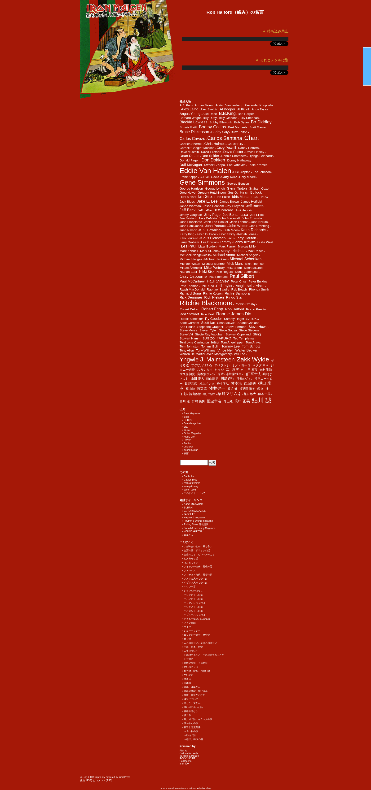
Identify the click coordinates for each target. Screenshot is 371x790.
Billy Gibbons (228, 118)
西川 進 (185, 401)
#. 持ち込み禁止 (275, 31)
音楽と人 (188, 535)
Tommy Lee (230, 346)
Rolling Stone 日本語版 (196, 524)
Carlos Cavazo (192, 138)
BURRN (188, 420)
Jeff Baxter (254, 206)
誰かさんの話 (191, 723)
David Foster (233, 152)
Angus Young (190, 114)
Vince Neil (225, 350)
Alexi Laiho (189, 109)
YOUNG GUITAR (193, 531)
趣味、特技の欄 (194, 739)
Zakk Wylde (253, 359)
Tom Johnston (189, 346)
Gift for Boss (190, 479)
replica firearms (192, 483)
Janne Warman (190, 206)
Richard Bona (190, 293)
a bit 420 (184, 763)
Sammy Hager (234, 319)
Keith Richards (253, 230)
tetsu (215, 342)
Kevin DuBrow (206, 234)
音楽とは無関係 (192, 727)
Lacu (230, 238)
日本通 (187, 683)
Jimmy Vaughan (191, 215)
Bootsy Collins (212, 127)
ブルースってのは (195, 614)
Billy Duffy (210, 118)
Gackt (215, 177)
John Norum (259, 222)
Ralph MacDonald (192, 289)
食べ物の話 (192, 731)
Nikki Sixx (206, 271)
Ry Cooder (213, 319)
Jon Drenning (259, 226)
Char (251, 137)
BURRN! (188, 507)
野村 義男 (198, 401)
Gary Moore (247, 177)
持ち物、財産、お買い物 (197, 671)
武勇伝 (187, 679)
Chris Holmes (214, 144)
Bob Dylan (241, 122)
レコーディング (192, 630)
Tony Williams (205, 350)
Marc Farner (227, 246)
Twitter (187, 443)
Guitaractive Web (189, 753)
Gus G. (233, 192)
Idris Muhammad (245, 197)
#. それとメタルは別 (272, 60)
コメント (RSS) (104, 780)
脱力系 (187, 715)
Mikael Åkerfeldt (191, 267)
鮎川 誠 (261, 400)
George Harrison (191, 188)
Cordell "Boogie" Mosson (197, 148)
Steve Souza (228, 330)
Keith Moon (230, 230)
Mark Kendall (189, 251)
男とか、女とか (192, 703)
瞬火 (260, 389)
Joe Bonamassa (235, 215)
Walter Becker (246, 350)
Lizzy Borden (207, 246)
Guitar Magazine (192, 433)
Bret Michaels (237, 127)
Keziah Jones (246, 234)
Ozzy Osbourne (193, 276)
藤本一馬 (264, 394)
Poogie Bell (243, 286)
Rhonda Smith (259, 289)
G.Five (204, 177)
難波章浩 (214, 401)
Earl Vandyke (236, 165)
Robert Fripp (212, 309)
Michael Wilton (190, 263)
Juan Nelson (188, 230)
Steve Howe (257, 327)
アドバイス (190, 570)
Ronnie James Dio (233, 314)
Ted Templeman (244, 338)
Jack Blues (187, 201)
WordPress (124, 777)
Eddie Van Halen (205, 170)
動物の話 (191, 735)
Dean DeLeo (189, 156)
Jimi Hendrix (243, 210)
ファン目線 (190, 622)
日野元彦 (191, 383)
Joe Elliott (257, 215)
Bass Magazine (192, 413)
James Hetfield (251, 201)
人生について (191, 651)
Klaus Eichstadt (212, 238)
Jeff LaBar (205, 210)
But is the (189, 476)
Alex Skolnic (209, 109)
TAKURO (224, 338)
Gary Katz (229, 177)
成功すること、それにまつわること (205, 655)
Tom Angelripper (232, 342)
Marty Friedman (233, 251)
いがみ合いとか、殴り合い (198, 546)
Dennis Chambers (234, 156)
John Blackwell (229, 218)
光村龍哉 (266, 369)
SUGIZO (209, 338)
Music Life (189, 436)
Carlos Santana (224, 138)
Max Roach (255, 251)
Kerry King (187, 234)
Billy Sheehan (249, 118)
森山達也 (250, 383)
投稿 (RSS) (86, 780)
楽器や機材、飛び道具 (196, 691)
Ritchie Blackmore (206, 303)
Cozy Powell (226, 148)
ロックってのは (194, 594)
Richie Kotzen (212, 293)
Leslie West (265, 242)
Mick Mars (235, 263)
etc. (186, 426)
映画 (186, 453)
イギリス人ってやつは (196, 582)
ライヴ (187, 626)
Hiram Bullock (251, 192)
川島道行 (228, 378)
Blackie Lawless (194, 122)
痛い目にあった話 (193, 707)
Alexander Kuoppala (258, 105)
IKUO (264, 197)
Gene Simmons (202, 182)
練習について (191, 699)
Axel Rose (210, 114)
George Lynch (215, 188)
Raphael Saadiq (218, 289)
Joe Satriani (188, 218)
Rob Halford (234, 309)
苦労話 (189, 659)
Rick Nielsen (214, 297)
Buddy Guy (220, 132)
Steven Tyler (208, 330)
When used (190, 489)
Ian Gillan (206, 196)
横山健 (190, 389)
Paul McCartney (192, 281)
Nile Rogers (224, 271)
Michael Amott (224, 255)
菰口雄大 (250, 394)
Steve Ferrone (236, 327)
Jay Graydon (235, 206)
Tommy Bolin (210, 346)
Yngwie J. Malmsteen (207, 359)
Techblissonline (203, 788)
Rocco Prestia (256, 309)
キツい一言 (190, 586)
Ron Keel (207, 314)
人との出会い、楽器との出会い (200, 643)
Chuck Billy (235, 144)
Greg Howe (187, 192)
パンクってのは (194, 598)
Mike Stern (234, 267)
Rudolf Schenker (191, 319)
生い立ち (188, 675)
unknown (188, 446)
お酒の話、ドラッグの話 (197, 550)
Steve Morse (188, 330)
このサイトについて (194, 493)
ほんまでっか (191, 562)
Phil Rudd (207, 286)
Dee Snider (210, 156)
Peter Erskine (257, 281)
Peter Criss (239, 281)
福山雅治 (195, 394)
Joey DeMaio (207, 218)
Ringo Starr (235, 297)
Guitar (187, 430)
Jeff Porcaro (223, 210)
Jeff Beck (188, 210)
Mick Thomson (255, 263)
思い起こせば (191, 667)
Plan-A (183, 750)
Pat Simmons (218, 276)
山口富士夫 (252, 374)
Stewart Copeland (238, 334)
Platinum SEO (184, 788)
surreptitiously (191, 486)
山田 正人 (197, 378)
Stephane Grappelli (210, 327)
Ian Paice (223, 197)
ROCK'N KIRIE (187, 758)
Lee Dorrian (209, 242)
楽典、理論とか (192, 687)
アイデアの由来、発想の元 (198, 566)
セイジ (219, 369)
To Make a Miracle (189, 756)
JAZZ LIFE (189, 514)
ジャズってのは (194, 606)
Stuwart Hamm (190, 338)
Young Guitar (191, 450)
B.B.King (227, 113)
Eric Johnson (261, 172)
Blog (186, 417)
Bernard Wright (190, 118)
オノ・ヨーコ (241, 365)
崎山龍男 (212, 378)
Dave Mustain (189, 152)
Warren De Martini (192, 354)
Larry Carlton (246, 238)
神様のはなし (191, 711)
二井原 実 (232, 369)
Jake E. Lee (207, 201)
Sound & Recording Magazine (199, 528)
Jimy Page (212, 215)
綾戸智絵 (209, 394)
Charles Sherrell (191, 144)
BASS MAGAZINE (193, 504)
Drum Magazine (192, 423)
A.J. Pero (186, 105)
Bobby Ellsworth (220, 122)
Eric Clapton (242, 172)
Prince (259, 286)
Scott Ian (208, 323)
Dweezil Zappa (214, 165)
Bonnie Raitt (188, 127)
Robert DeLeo (189, 309)
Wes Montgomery (219, 354)
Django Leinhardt (261, 156)
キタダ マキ (260, 365)
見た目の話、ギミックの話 (198, 719)
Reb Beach (239, 289)
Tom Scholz (251, 346)
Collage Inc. (186, 761)
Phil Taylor (224, 286)
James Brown (229, 201)
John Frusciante (191, 222)
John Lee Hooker (216, 222)
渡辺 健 (232, 389)
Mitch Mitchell (253, 267)
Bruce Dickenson (194, 132)
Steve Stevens (249, 330)
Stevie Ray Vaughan (209, 334)
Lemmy (225, 242)
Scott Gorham (189, 323)
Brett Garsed (258, 127)
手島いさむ (244, 378)
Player (187, 440)
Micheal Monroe (213, 263)
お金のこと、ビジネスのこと (199, 554)
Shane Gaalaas (248, 323)
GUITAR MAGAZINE (195, 511)
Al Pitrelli (243, 109)
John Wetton (238, 226)
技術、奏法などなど (194, 695)
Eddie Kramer (257, 165)
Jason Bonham (213, 206)
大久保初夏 (187, 374)
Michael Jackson (216, 259)
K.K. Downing (210, 230)
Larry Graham (189, 242)
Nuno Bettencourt (247, 271)
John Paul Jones (191, 226)
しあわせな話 (191, 558)
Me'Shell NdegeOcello (195, 255)
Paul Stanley (218, 281)
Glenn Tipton (237, 188)
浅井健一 (217, 388)
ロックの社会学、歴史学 (197, 635)
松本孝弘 (223, 383)
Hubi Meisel (188, 197)
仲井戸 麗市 (249, 369)
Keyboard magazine (194, 517)
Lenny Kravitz (244, 242)
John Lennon (239, 222)
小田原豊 (218, 374)
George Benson (238, 183)
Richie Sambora (237, 293)
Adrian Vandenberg (228, 105)
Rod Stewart (189, 314)
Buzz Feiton (239, 132)
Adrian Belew (204, 105)
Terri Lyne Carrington (194, 342)
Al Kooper (227, 109)
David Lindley (254, 152)
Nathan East (188, 271)
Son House (187, 327)
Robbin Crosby (244, 304)
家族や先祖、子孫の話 (196, 663)
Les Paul (188, 246)
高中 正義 (242, 401)
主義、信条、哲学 (193, 647)
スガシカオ (204, 369)
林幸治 (236, 383)
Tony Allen (187, 350)
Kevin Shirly (226, 234)
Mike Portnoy (214, 267)
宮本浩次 (203, 374)
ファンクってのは (195, 602)
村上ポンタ (207, 383)
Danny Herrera (248, 148)
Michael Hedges (191, 259)
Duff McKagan (191, 165)
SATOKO (252, 319)
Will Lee (239, 354)
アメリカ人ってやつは (196, 578)
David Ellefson (211, 152)
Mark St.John (209, 251)
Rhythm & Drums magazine (198, 521)
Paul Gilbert (242, 276)
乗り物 (187, 639)
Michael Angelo (247, 255)
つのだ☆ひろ (201, 365)
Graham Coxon (259, 188)
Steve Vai (186, 334)
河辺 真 (202, 389)
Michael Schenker (245, 259)
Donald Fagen (189, 160)
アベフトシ (222, 365)
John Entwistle (252, 218)
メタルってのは (194, 610)
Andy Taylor (260, 109)
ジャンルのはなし (193, 590)
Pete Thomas (189, 286)
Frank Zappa (189, 177)
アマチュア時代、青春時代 (198, 574)
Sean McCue (226, 323)
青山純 (228, 401)
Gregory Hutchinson (212, 192)
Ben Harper (246, 114)
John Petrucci (215, 226)
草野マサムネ (229, 393)
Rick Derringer (191, 297)
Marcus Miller (247, 246)
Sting (257, 334)
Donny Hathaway (239, 160)
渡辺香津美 (247, 389)
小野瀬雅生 (233, 374)
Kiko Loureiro (189, 238)
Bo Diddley (261, 122)
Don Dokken (213, 160)
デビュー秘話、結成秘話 (197, 618)
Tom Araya (253, 342)
